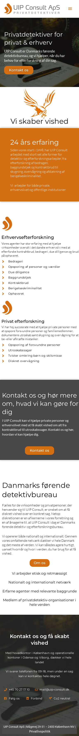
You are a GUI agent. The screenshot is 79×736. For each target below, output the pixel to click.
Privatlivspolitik (39, 731)
